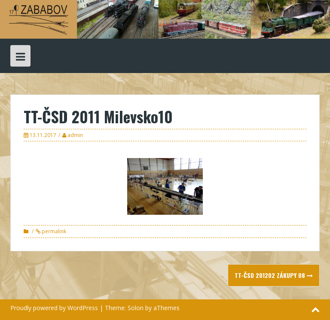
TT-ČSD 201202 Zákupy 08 (274, 275)
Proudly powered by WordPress (54, 308)
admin (75, 135)
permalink (53, 231)
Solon (136, 308)
